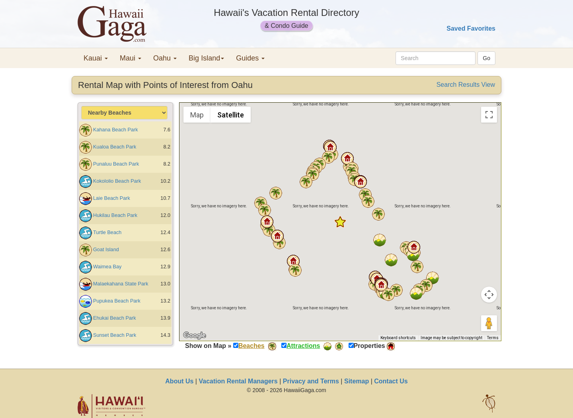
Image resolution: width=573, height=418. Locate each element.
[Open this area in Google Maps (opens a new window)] (194, 335)
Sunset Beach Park (114, 335)
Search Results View (466, 84)
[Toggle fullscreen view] (489, 115)
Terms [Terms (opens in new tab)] (493, 338)
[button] (381, 285)
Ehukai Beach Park (114, 318)
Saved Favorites (470, 28)
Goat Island (106, 249)
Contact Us (390, 381)
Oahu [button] (165, 58)
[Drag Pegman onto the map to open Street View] (489, 323)
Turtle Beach (107, 232)
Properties (369, 345)
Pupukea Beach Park (116, 301)
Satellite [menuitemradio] (230, 115)
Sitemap (356, 381)
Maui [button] (130, 58)
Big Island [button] (206, 58)
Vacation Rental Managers (238, 381)
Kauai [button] (96, 58)
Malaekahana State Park (120, 284)
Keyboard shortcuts (398, 338)
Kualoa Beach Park (114, 147)
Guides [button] (250, 58)
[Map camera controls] (489, 295)
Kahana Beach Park (115, 130)
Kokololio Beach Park (117, 181)
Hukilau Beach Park (115, 215)
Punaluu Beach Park (116, 164)
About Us (179, 381)
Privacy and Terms (311, 381)
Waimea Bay (107, 267)
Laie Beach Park (111, 198)
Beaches (251, 345)
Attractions (303, 345)
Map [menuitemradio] (197, 115)
